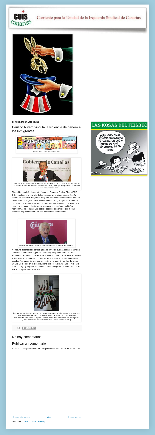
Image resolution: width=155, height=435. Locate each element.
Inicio (49, 417)
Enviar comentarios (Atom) (34, 421)
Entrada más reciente (21, 417)
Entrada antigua (74, 417)
